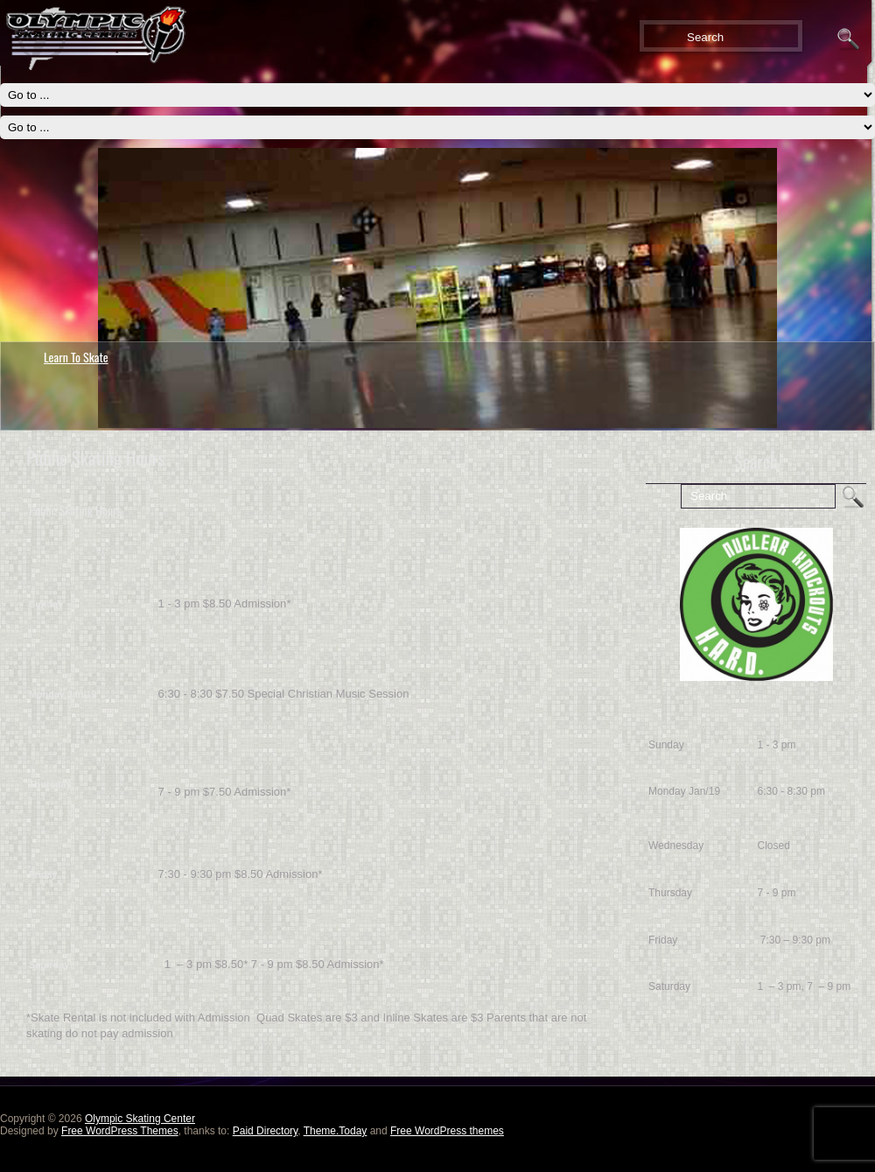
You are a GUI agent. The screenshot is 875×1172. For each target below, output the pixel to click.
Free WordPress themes (447, 1131)
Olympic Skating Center (140, 1118)
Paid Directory (265, 1131)
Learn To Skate (76, 356)
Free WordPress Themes (119, 1131)
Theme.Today (336, 1131)
